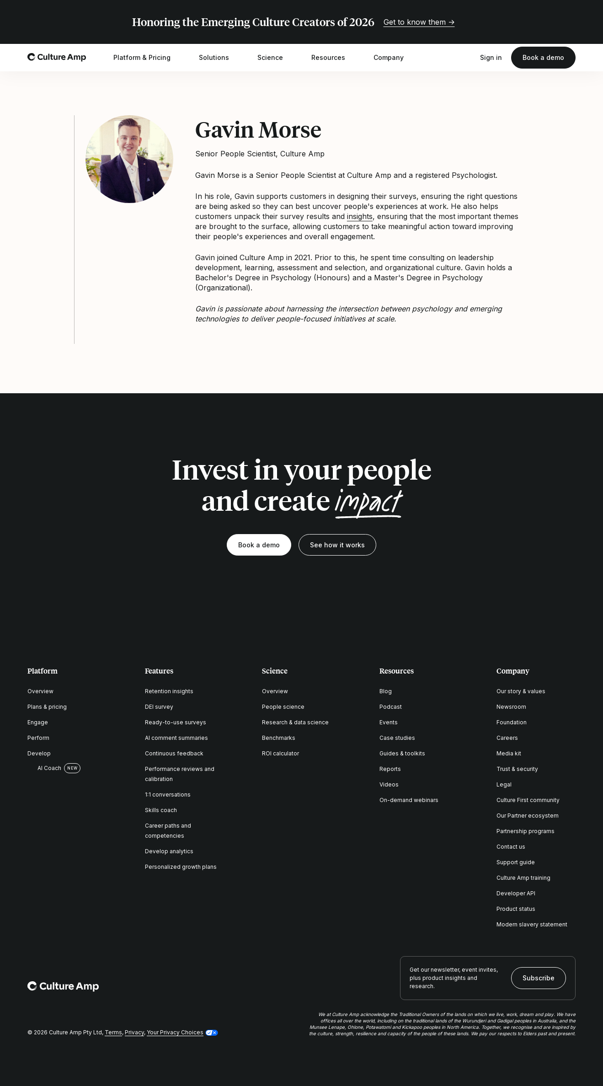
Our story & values (520, 691)
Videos (389, 784)
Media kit (508, 753)
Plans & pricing (47, 706)
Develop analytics (169, 851)
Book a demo (543, 57)
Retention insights (169, 691)
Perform (38, 737)
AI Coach (44, 768)
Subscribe (539, 978)
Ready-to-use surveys (175, 722)
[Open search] (466, 57)
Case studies (397, 737)
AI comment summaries (176, 737)
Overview (40, 691)
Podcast (390, 706)
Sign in (491, 57)
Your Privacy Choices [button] (175, 1032)
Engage (37, 722)
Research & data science (295, 722)
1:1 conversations (168, 794)
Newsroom (511, 706)
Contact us (510, 846)
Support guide (515, 862)
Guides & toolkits (402, 753)
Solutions (220, 57)
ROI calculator (280, 753)
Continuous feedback (174, 753)
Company (395, 57)
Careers (507, 737)
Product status (515, 908)
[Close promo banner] (570, 22)
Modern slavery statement (531, 924)
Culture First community (528, 800)
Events (388, 722)
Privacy (134, 1032)
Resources (334, 57)
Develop (39, 753)
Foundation (511, 722)
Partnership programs (525, 831)
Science (276, 57)
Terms (113, 1032)
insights (360, 216)
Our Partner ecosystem (527, 815)
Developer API (515, 893)
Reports (390, 768)
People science (283, 706)
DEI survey (159, 706)
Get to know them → (419, 22)
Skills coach (161, 810)
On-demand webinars (408, 800)
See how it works (337, 545)
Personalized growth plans (181, 866)
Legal (504, 784)
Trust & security (517, 768)
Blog (385, 691)
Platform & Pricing (147, 57)
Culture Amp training (523, 877)
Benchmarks (278, 737)
